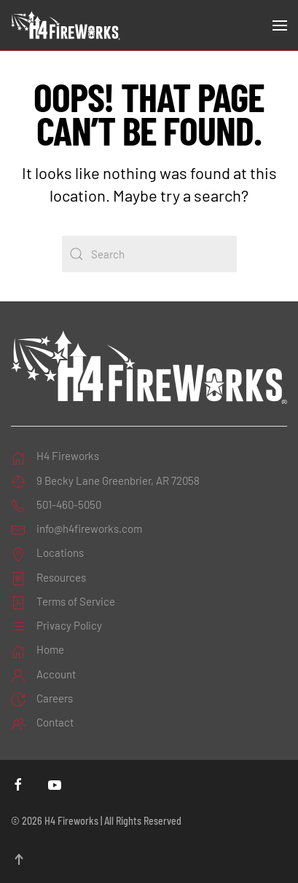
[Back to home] (65, 25)
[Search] (149, 254)
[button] (279, 25)
